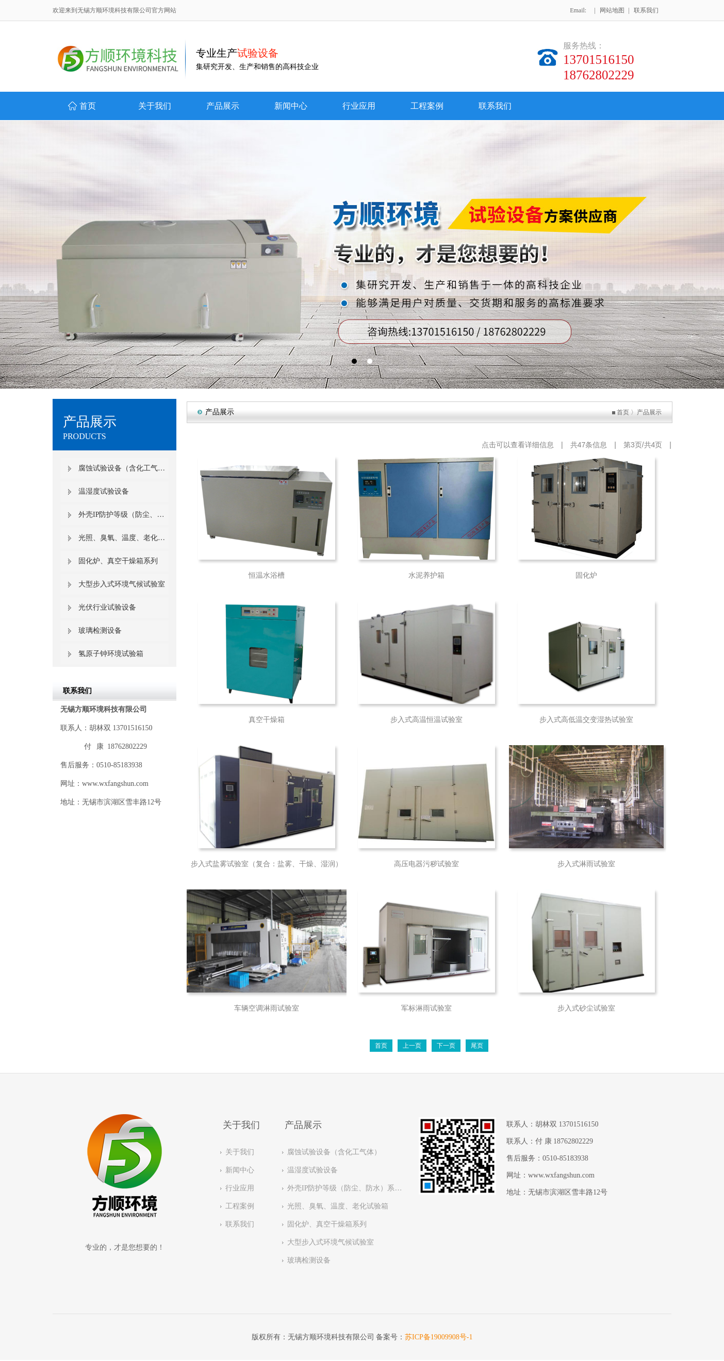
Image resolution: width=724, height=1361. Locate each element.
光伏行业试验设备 (107, 607)
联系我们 (646, 10)
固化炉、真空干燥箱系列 (118, 561)
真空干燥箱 (268, 719)
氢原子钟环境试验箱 (110, 654)
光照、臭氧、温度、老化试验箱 (123, 538)
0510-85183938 (565, 1158)
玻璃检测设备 (100, 630)
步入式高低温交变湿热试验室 (587, 719)
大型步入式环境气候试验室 (121, 584)
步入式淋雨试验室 (587, 864)
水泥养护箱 (427, 575)
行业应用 (239, 1188)
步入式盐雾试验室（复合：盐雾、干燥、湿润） (267, 864)
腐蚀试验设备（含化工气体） (123, 468)
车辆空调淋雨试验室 (267, 1008)
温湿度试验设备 (103, 491)
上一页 (413, 1045)
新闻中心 (239, 1170)
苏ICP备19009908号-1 (438, 1337)
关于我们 (239, 1152)
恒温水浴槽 (268, 575)
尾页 (478, 1045)
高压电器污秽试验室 (427, 864)
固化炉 (587, 575)
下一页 (447, 1045)
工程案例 (239, 1206)
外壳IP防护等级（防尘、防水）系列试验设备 (123, 514)
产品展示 (650, 412)
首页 (624, 412)
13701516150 (579, 1124)
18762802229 (573, 1141)
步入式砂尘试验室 (587, 1008)
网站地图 (612, 10)
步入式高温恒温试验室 (427, 719)
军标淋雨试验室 (427, 1008)
